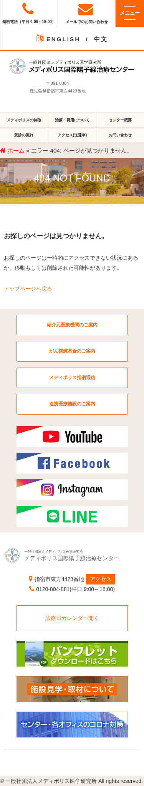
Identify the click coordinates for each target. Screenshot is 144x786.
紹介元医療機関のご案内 (72, 325)
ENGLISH (63, 39)
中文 (101, 39)
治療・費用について (72, 120)
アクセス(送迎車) (72, 135)
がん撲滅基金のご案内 (72, 351)
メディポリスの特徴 (24, 120)
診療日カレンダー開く (72, 618)
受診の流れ (23, 135)
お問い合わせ (120, 135)
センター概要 (120, 120)
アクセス (100, 579)
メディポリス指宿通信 (72, 377)
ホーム (16, 150)
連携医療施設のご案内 (72, 403)
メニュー (130, 13)
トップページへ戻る (28, 289)
